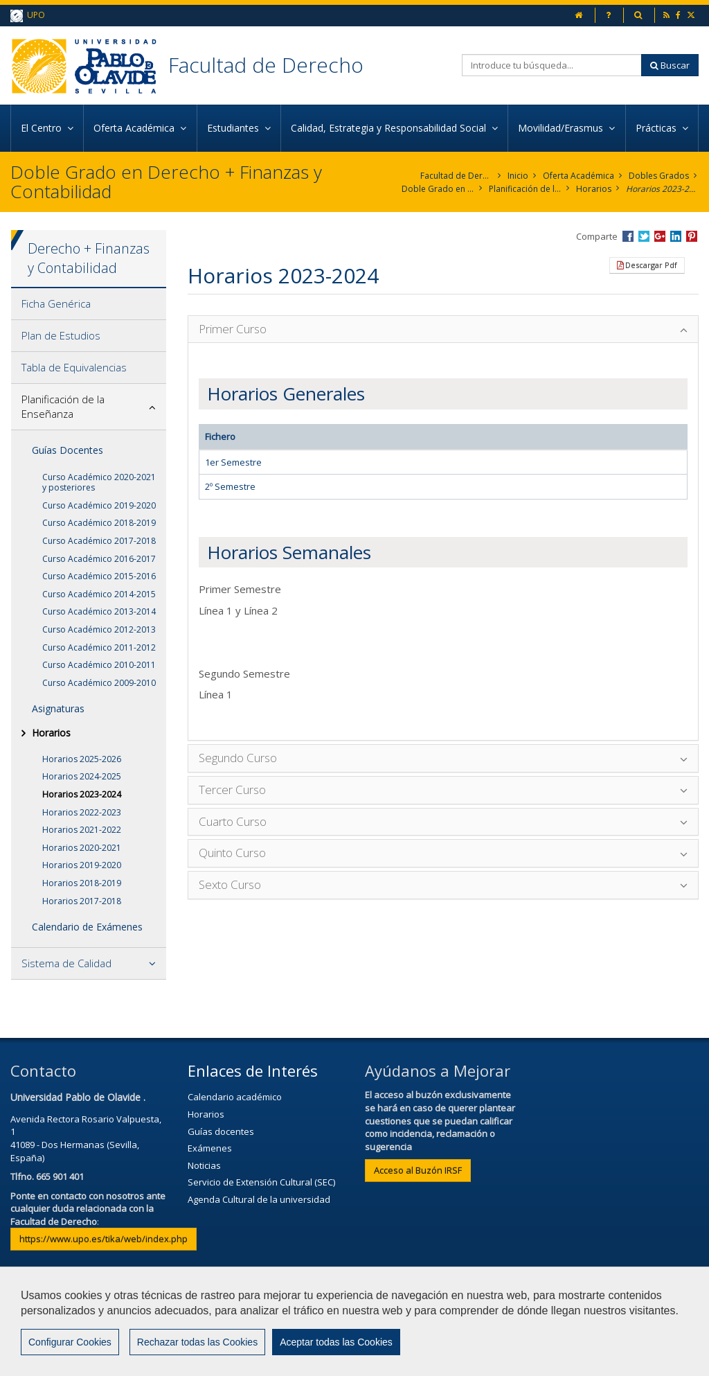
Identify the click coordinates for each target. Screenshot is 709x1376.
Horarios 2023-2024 (662, 189)
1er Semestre (233, 462)
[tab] (88, 304)
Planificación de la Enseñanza (525, 189)
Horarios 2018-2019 (81, 883)
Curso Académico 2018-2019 (99, 523)
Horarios (593, 189)
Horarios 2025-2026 (81, 759)
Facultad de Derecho (266, 65)
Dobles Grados (659, 176)
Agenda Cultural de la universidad (259, 1199)
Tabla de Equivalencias (74, 367)
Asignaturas (58, 708)
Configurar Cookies (69, 1342)
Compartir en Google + (659, 236)
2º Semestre (230, 486)
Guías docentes (221, 1131)
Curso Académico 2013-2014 (99, 611)
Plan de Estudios (60, 335)
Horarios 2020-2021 (81, 848)
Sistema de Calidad (66, 963)
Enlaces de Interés (253, 1070)
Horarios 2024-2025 (81, 776)
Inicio (518, 176)
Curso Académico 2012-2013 (99, 629)
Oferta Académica (578, 176)
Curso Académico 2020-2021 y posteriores (99, 482)
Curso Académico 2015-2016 (99, 576)
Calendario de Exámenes (87, 926)
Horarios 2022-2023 (81, 812)
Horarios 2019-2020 (81, 865)
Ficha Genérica (56, 303)
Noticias (204, 1165)
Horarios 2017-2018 (81, 901)
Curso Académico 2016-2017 (99, 559)
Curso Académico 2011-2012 (99, 647)
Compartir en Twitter (643, 236)
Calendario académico (235, 1097)
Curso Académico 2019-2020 (99, 505)
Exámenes (210, 1148)
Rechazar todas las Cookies (197, 1342)
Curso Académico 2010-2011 (99, 665)
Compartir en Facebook (628, 236)
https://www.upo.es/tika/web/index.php (103, 1239)
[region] (354, 1321)
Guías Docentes (67, 450)
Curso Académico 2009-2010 (99, 683)
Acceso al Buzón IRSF (418, 1170)
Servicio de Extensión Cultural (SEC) (261, 1182)
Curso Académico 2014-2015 (99, 594)
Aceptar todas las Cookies (336, 1342)
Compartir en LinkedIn (675, 236)
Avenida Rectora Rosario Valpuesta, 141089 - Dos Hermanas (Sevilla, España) (85, 1138)
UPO (27, 15)
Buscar (670, 65)
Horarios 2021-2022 (81, 830)
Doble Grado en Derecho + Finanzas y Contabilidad (438, 189)
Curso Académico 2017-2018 (99, 541)
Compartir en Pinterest (691, 236)
